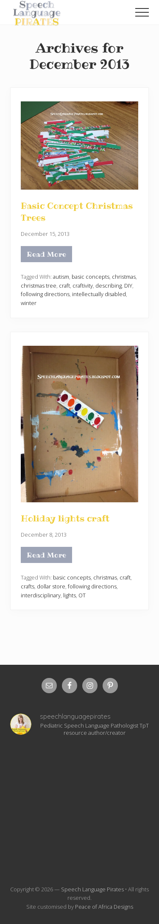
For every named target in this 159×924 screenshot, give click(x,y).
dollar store (51, 586)
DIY (128, 285)
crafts (27, 586)
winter (28, 303)
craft (64, 285)
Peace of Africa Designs (104, 906)
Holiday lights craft (65, 518)
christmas (124, 276)
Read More (46, 255)
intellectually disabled (99, 294)
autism (61, 276)
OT (82, 595)
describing (108, 285)
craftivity (83, 285)
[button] (142, 12)
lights (69, 595)
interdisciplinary (41, 595)
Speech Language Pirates (92, 889)
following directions (45, 294)
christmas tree (38, 285)
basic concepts (90, 276)
